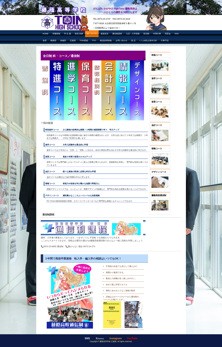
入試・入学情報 (133, 34)
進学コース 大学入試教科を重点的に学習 (66, 145)
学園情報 (56, 34)
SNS (177, 34)
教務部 (53, 40)
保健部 (63, 40)
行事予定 (165, 40)
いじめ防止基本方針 (148, 40)
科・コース (92, 34)
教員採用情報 (106, 40)
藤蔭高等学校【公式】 (63, 9)
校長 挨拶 (79, 34)
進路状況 (104, 34)
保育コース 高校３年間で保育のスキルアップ (68, 157)
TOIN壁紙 (84, 40)
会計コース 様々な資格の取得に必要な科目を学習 (70, 171)
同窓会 (168, 34)
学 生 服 (67, 34)
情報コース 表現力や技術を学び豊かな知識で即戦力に (72, 183)
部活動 (146, 34)
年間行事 (157, 34)
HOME (46, 34)
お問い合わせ (121, 40)
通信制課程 (117, 34)
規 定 (133, 40)
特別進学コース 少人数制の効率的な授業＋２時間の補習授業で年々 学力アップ (82, 130)
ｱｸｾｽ (94, 40)
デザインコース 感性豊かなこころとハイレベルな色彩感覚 (72, 195)
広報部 (73, 40)
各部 (45, 40)
